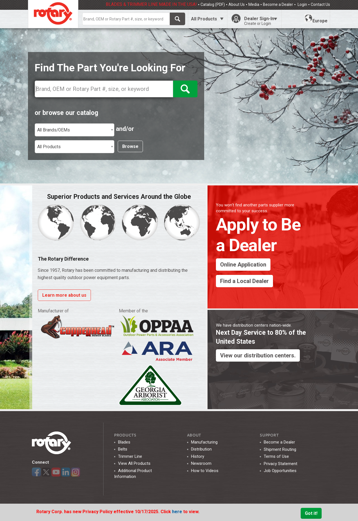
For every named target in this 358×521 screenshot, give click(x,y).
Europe (316, 18)
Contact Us (320, 4)
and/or (124, 128)
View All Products (134, 463)
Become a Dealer (278, 4)
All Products (204, 19)
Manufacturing (204, 442)
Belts (122, 449)
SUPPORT (269, 435)
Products (125, 435)
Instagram (75, 472)
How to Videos (204, 470)
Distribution (201, 449)
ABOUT (194, 435)
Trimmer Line (130, 456)
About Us (237, 4)
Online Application (243, 264)
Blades (124, 442)
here (177, 511)
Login (302, 4)
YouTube (55, 472)
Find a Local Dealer (244, 281)
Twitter (46, 472)
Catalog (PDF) (213, 4)
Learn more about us (64, 295)
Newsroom (201, 463)
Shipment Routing (280, 449)
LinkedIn (65, 472)
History (197, 456)
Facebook (36, 472)
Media (253, 4)
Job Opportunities (280, 470)
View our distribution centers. (258, 355)
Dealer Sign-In (260, 21)
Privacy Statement (280, 463)
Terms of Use (276, 456)
